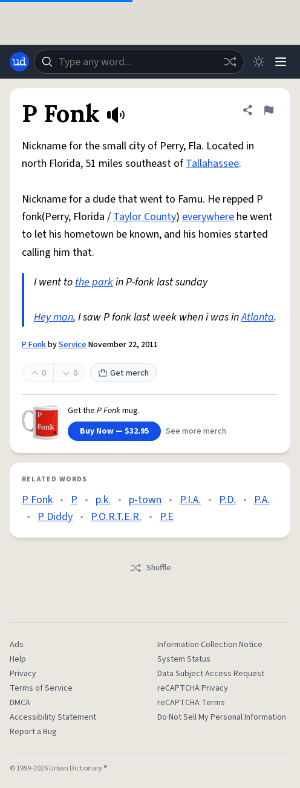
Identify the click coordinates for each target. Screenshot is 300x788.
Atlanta (257, 317)
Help (18, 659)
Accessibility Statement (53, 717)
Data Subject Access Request (210, 674)
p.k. (103, 499)
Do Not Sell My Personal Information (221, 717)
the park (94, 282)
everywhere (208, 216)
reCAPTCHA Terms (191, 703)
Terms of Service (41, 688)
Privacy (23, 674)
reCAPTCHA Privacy (192, 688)
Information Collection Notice (209, 645)
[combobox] (139, 62)
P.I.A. (190, 499)
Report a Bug (33, 732)
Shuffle (150, 568)
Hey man (53, 317)
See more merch (196, 431)
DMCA (20, 703)
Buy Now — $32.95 (114, 431)
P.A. (262, 499)
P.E (167, 516)
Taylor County (144, 216)
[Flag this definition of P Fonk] (268, 110)
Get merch (123, 373)
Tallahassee (212, 163)
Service (72, 345)
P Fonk (34, 345)
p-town (145, 499)
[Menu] (280, 61)
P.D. (227, 499)
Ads (17, 645)
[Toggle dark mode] (259, 61)
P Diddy (55, 516)
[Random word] (230, 61)
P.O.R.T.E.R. (116, 516)
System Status (183, 659)
